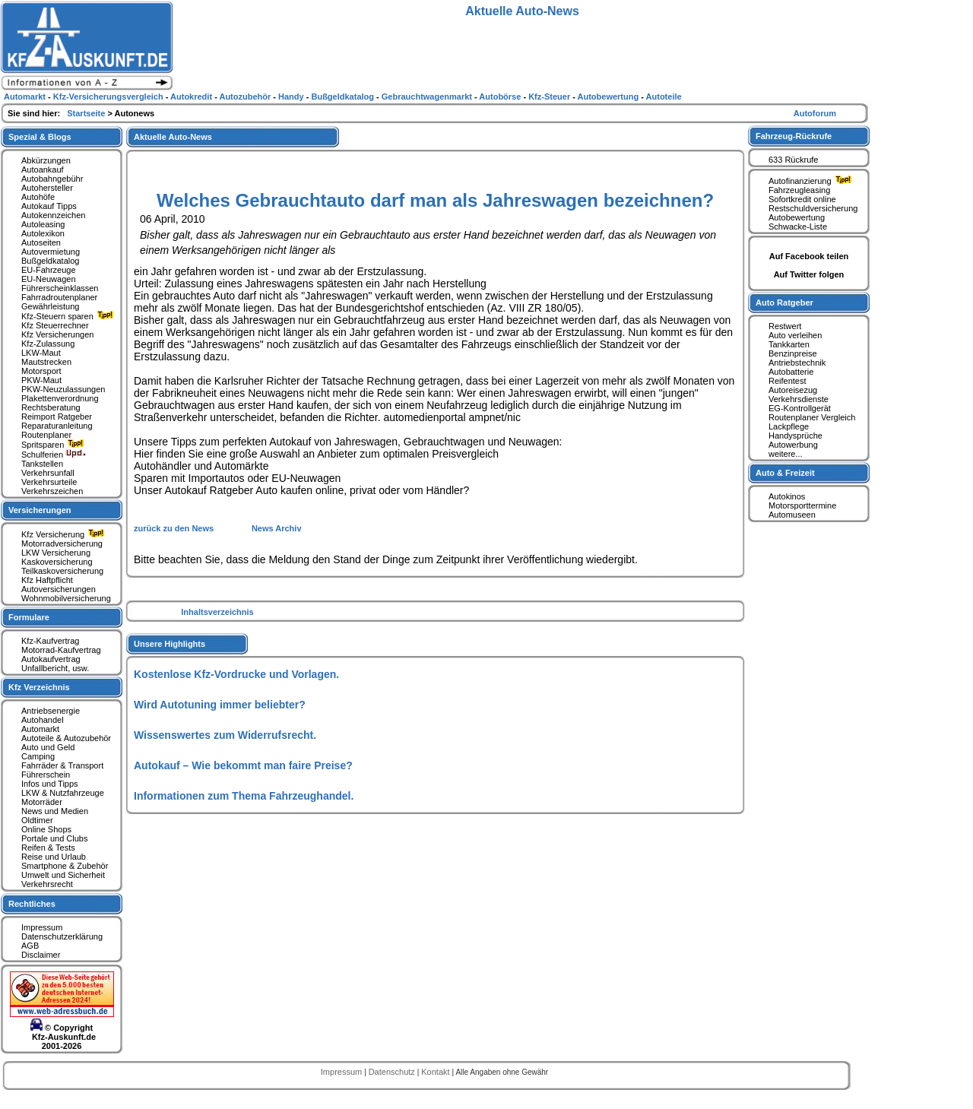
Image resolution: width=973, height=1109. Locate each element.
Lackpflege (789, 426)
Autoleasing (43, 224)
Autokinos (787, 496)
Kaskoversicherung (57, 561)
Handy (292, 96)
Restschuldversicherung (813, 208)
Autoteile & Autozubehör (66, 738)
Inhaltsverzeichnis (217, 611)
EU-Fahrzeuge (48, 269)
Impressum (41, 927)
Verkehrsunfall (47, 472)
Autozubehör (246, 96)
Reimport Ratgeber (56, 416)
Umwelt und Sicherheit (63, 874)
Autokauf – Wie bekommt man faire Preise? (243, 765)
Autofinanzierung (812, 180)
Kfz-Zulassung (47, 343)
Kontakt (436, 1071)
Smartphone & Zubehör (64, 865)
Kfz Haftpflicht (47, 580)
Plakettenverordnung (60, 398)
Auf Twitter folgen (809, 274)
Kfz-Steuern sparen (69, 316)
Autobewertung (797, 217)
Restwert (785, 326)
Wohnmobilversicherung (66, 598)
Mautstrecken (46, 361)
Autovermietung (50, 251)
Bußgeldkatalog (50, 260)
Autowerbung (793, 444)
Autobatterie (791, 371)
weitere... (786, 453)
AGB (30, 945)
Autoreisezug (793, 389)
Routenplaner (46, 434)
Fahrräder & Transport (62, 765)
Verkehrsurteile (49, 481)
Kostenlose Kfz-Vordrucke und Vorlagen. (236, 674)
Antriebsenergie (50, 710)
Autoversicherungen (58, 589)
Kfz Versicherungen (57, 334)
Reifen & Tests (48, 847)
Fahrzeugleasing (799, 190)
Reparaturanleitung (57, 425)
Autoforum (815, 113)
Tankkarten (789, 344)
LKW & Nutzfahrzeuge (62, 792)
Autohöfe (38, 196)
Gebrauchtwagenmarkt (428, 96)
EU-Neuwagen (48, 279)
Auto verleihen (795, 335)
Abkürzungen (46, 160)
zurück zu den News (175, 528)
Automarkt (40, 729)
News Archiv (277, 528)
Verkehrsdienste (799, 399)
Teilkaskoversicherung (62, 570)
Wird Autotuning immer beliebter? (220, 705)
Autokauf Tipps (49, 206)
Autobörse (501, 96)
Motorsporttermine (802, 505)
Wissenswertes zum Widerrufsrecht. (225, 735)
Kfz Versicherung (64, 534)
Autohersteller (47, 187)
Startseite (87, 113)
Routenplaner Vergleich (812, 417)
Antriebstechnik (797, 362)
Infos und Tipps (49, 783)
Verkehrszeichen (52, 491)
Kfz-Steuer (550, 96)
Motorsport (41, 370)
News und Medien (54, 811)
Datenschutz (393, 1071)
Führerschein (45, 774)
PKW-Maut (41, 380)
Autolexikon (43, 233)
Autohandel (42, 719)
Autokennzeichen (53, 215)
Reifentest (788, 380)
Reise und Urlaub (53, 856)
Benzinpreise (793, 353)
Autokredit (192, 96)
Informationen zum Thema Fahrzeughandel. (243, 796)
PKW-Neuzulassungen (63, 389)
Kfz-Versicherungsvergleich (109, 96)
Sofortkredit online (802, 199)
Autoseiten (41, 242)
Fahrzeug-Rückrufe (794, 136)
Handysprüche (795, 435)
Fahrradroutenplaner (59, 297)
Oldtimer (37, 820)
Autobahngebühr (52, 178)
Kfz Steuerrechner (55, 325)
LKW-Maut (41, 352)
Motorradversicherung (62, 543)
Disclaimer (40, 954)
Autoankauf (42, 169)
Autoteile (664, 96)
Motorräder (41, 801)
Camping (38, 756)
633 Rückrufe (793, 159)
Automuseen (792, 514)
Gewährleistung (50, 306)
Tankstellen (42, 463)
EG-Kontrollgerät (800, 408)
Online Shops (46, 829)
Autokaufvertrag (51, 659)
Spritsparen (54, 444)
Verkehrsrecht (47, 884)
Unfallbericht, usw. (55, 668)
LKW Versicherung (55, 552)
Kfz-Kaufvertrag (50, 640)
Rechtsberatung (51, 407)
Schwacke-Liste (798, 226)
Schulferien (54, 454)
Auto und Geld (47, 747)
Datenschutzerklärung (62, 936)
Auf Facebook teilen (809, 256)
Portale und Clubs (54, 838)
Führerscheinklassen (60, 288)
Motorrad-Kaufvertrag (61, 649)
